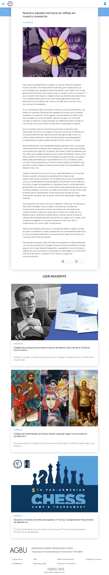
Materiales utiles (39, 563)
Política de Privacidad (65, 559)
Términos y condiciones (66, 563)
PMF (35, 559)
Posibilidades (17, 563)
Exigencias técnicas (93, 559)
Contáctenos (17, 559)
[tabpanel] (54, 52)
